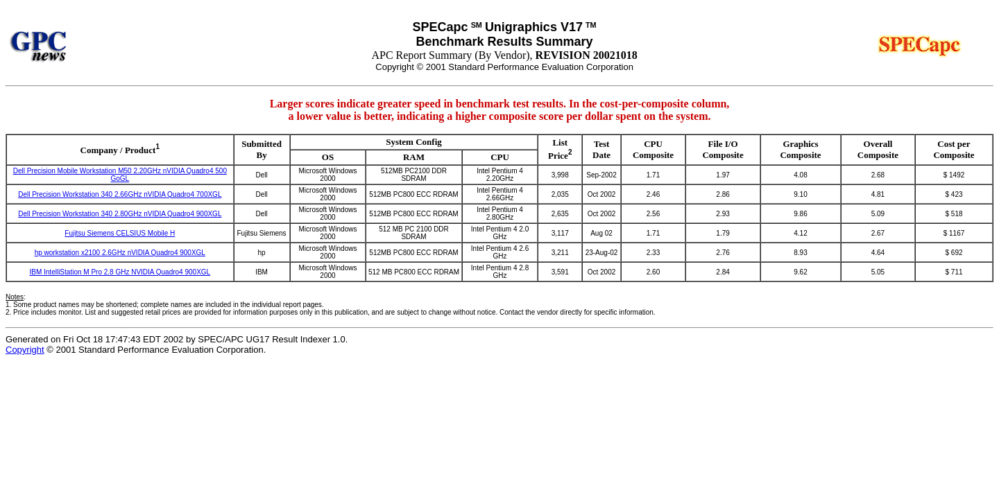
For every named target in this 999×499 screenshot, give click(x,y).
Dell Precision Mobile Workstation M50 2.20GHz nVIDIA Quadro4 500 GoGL (120, 174)
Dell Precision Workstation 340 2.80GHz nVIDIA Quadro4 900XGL (119, 214)
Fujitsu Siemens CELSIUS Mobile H (120, 233)
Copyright (25, 349)
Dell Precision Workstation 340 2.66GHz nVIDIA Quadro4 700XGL (119, 194)
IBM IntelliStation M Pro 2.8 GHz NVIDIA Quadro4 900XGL (119, 272)
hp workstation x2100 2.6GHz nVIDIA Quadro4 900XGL (120, 252)
